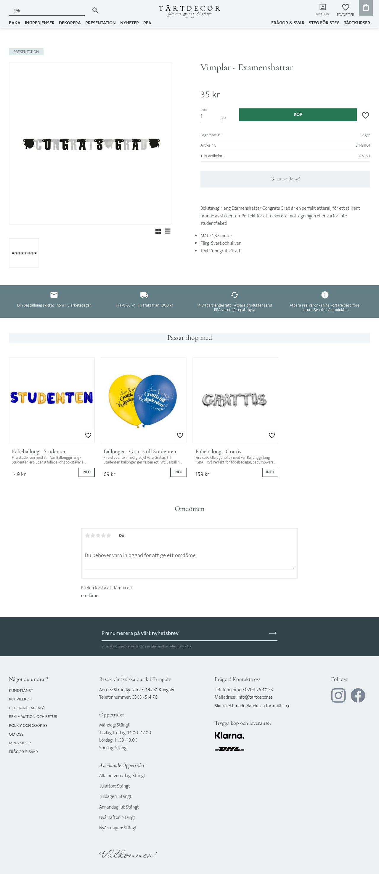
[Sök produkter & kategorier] (49, 11)
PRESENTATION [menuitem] (100, 22)
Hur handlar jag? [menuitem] (27, 708)
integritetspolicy (180, 646)
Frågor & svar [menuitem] (287, 22)
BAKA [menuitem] (14, 22)
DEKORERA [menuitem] (70, 22)
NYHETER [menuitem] (129, 22)
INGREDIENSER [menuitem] (39, 22)
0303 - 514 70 (145, 697)
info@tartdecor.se (255, 697)
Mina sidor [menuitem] (320, 15)
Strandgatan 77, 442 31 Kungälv (144, 690)
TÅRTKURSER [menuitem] (357, 22)
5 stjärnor (108, 535)
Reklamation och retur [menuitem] (33, 716)
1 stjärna (87, 535)
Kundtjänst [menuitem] (21, 690)
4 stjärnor (103, 535)
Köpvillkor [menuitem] (20, 699)
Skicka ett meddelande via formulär (252, 706)
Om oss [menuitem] (16, 734)
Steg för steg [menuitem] (324, 22)
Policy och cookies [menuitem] (28, 725)
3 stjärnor (98, 535)
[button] (345, 10)
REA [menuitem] (147, 22)
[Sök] (95, 10)
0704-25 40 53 (259, 690)
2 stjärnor (92, 535)
